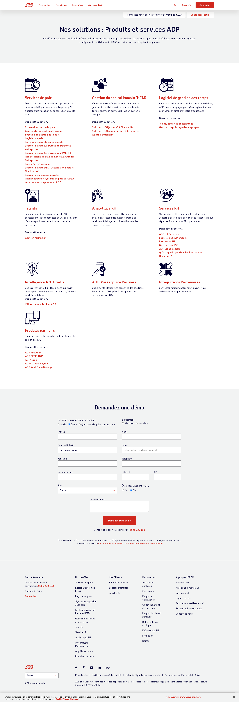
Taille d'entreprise (118, 582)
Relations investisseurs (188, 603)
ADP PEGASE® (33, 352)
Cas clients (114, 592)
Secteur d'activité (118, 587)
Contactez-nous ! (200, 14)
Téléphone (127, 458)
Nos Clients (115, 577)
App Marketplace (84, 651)
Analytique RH (104, 208)
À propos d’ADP (95, 5)
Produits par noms (40, 330)
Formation (147, 635)
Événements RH (150, 630)
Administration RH (103, 134)
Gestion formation (35, 237)
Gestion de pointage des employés (179, 127)
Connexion (204, 5)
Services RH (169, 208)
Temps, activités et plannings (176, 123)
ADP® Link (31, 359)
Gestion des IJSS (168, 245)
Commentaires (97, 499)
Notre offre (44, 5)
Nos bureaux (182, 582)
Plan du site (81, 675)
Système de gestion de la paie (42, 134)
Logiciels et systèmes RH (173, 237)
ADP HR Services (169, 234)
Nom (124, 431)
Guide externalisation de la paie (43, 130)
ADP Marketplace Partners (114, 282)
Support (186, 5)
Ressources (77, 5)
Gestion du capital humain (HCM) (119, 97)
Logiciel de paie (34, 138)
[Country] (42, 675)
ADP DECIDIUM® (34, 356)
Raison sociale (65, 472)
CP (155, 472)
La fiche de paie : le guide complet (44, 141)
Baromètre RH (167, 241)
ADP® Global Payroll (36, 363)
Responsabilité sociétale (189, 608)
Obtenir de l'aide (34, 591)
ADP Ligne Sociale (170, 248)
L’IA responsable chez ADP (40, 304)
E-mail (125, 445)
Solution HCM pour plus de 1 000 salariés (115, 130)
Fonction (62, 458)
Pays (60, 485)
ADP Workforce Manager (39, 367)
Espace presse (183, 598)
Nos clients (61, 5)
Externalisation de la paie (40, 127)
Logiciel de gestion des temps (183, 97)
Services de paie (38, 97)
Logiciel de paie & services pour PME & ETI (49, 152)
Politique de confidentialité (106, 675)
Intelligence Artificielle (44, 282)
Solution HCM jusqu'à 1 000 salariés (113, 127)
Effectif (126, 472)
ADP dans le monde (186, 587)
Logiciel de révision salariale (42, 174)
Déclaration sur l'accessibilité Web (183, 675)
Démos (145, 640)
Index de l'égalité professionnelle (143, 675)
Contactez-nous (34, 577)
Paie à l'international (37, 163)
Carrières (181, 592)
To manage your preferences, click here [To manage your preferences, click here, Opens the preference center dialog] (183, 697)
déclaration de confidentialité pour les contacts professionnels (130, 543)
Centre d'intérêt (66, 445)
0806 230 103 (137, 529)
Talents (31, 208)
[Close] (234, 697)
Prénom (61, 431)
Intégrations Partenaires (179, 282)
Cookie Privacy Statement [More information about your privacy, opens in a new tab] (67, 699)
